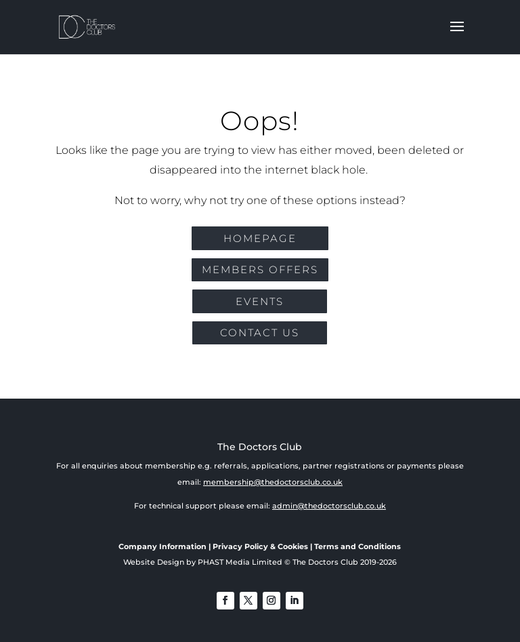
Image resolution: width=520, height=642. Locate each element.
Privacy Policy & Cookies (260, 546)
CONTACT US (259, 332)
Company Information (162, 546)
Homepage (260, 238)
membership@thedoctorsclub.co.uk (273, 482)
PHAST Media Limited (240, 562)
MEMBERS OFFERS (260, 269)
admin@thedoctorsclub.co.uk (329, 505)
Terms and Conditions (357, 546)
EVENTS (260, 301)
